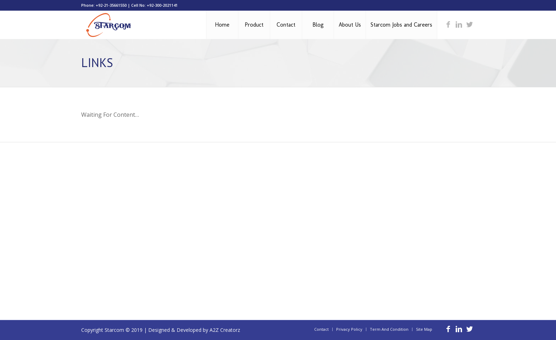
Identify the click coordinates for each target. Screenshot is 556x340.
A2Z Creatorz (225, 330)
